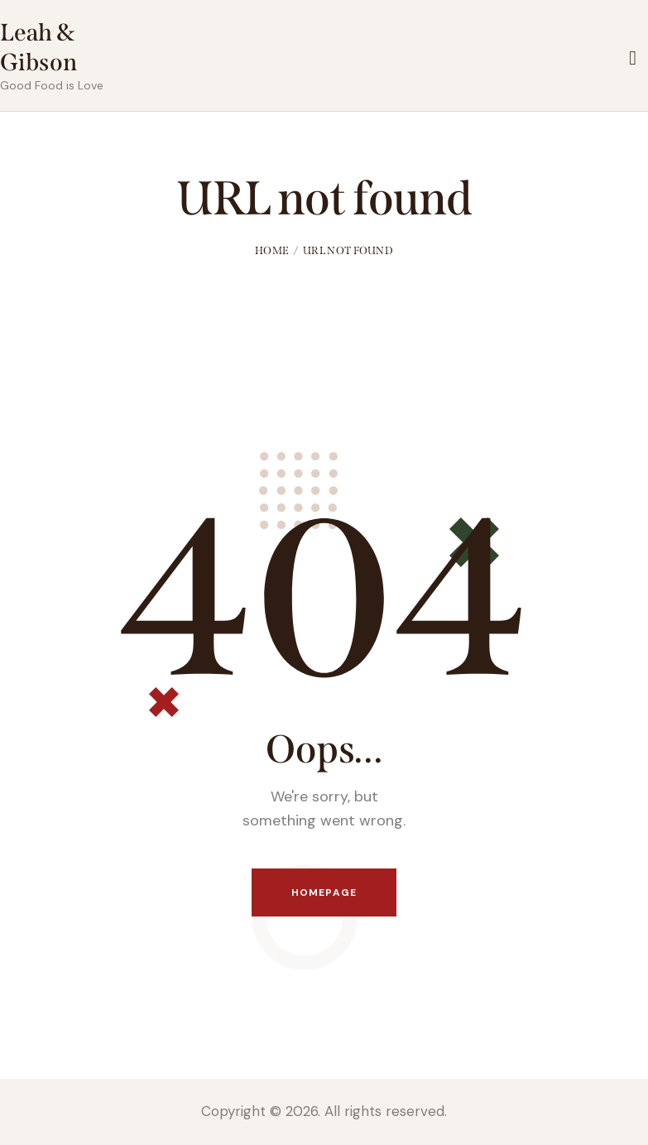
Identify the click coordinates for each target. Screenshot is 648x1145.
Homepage (324, 892)
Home (272, 250)
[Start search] (633, 58)
